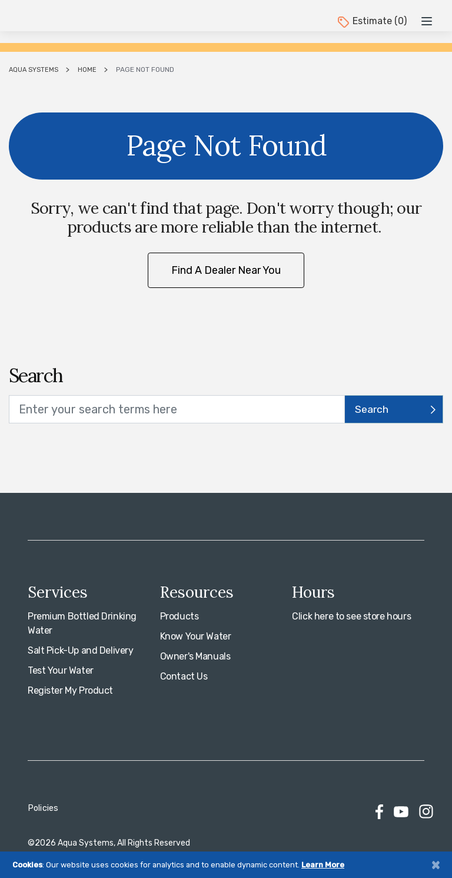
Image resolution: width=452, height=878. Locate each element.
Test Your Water (61, 670)
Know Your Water (195, 636)
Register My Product (70, 690)
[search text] (177, 409)
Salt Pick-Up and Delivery (81, 650)
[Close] (435, 864)
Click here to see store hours (351, 616)
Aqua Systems (33, 70)
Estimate (371, 20)
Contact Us (184, 676)
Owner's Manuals (195, 656)
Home (87, 70)
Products (179, 616)
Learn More (322, 864)
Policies (43, 808)
